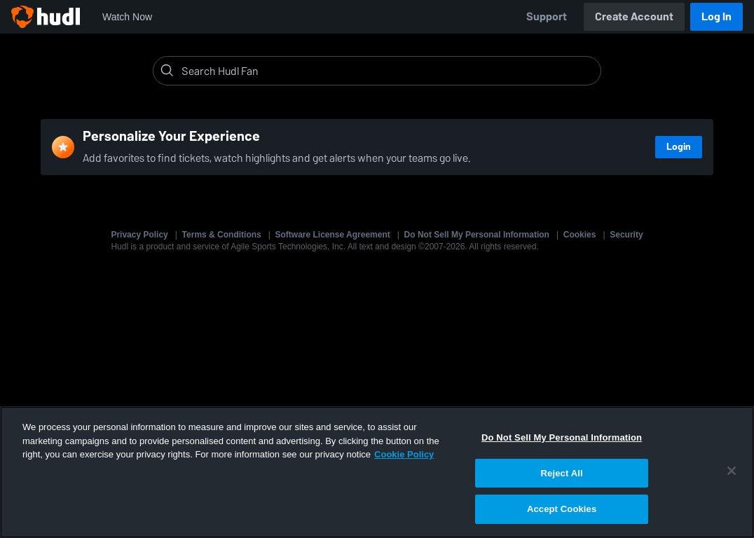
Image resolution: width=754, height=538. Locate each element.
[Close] (731, 470)
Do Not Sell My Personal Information (476, 235)
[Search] (388, 70)
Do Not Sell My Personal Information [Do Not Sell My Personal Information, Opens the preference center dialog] (561, 437)
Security (626, 235)
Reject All (562, 473)
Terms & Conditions (221, 235)
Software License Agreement (332, 235)
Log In (716, 16)
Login (678, 147)
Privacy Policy (139, 235)
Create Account (634, 16)
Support (546, 16)
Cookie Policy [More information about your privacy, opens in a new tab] (404, 454)
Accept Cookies (561, 509)
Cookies (579, 235)
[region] (377, 472)
